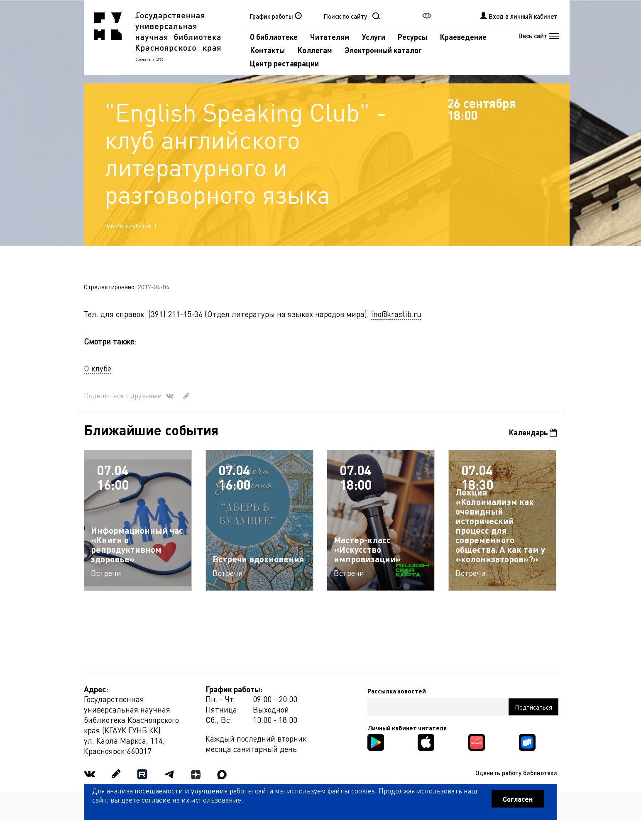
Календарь (533, 432)
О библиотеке (274, 36)
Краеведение (463, 36)
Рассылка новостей (396, 691)
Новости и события (127, 225)
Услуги (373, 36)
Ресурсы (412, 36)
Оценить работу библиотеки (516, 773)
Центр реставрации (284, 63)
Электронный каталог (383, 50)
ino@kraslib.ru (396, 314)
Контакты (267, 50)
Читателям (330, 36)
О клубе (97, 368)
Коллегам (314, 50)
